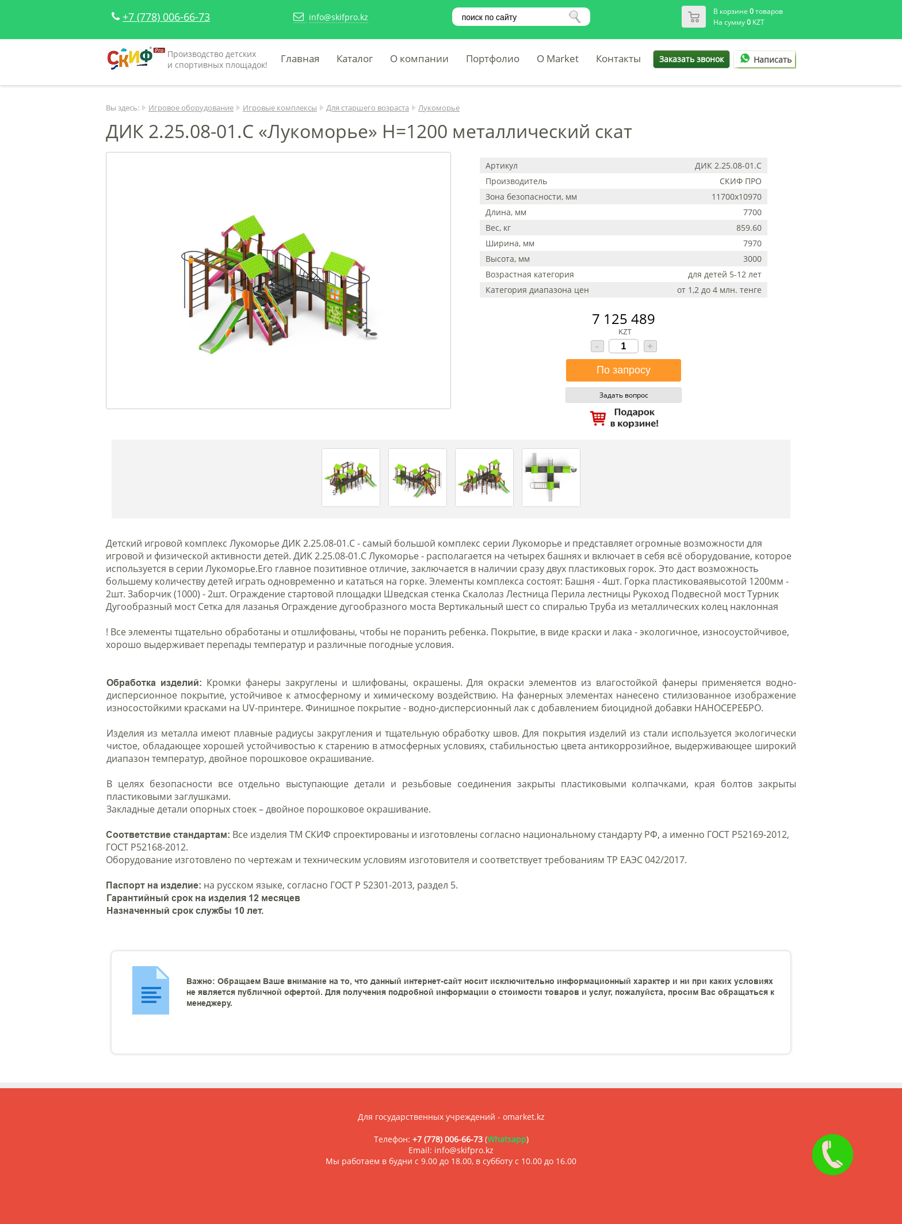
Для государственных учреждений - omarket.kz (451, 1116)
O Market (558, 58)
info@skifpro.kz (338, 17)
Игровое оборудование (191, 107)
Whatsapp (506, 1139)
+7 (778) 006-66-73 (166, 17)
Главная (300, 58)
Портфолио (492, 58)
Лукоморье (439, 107)
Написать (764, 59)
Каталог (355, 58)
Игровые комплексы (280, 107)
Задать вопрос (623, 395)
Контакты (618, 58)
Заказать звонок (691, 59)
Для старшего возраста (367, 107)
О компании (419, 58)
